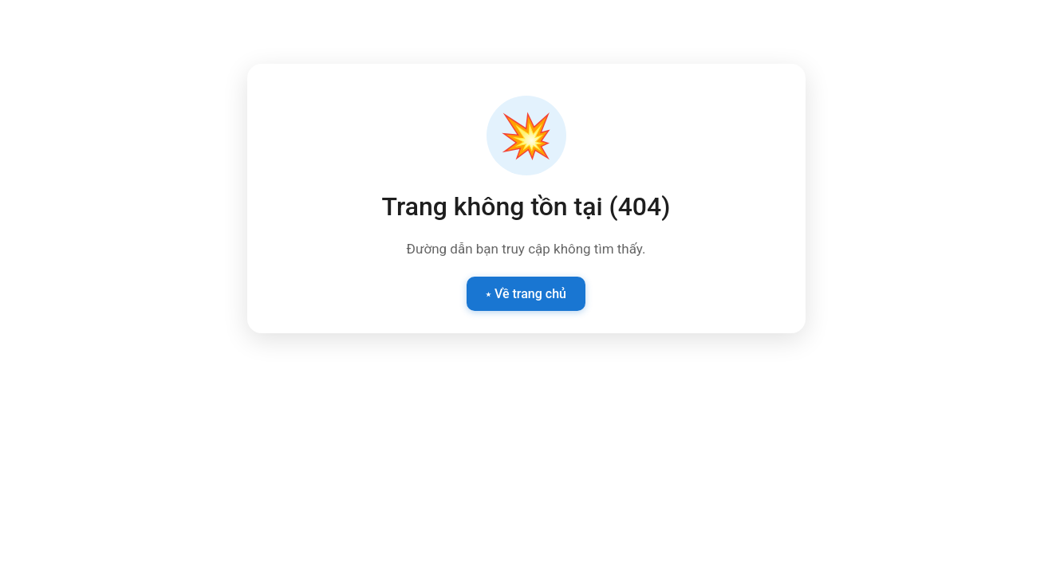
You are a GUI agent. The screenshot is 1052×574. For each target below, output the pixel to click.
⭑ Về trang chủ (526, 293)
